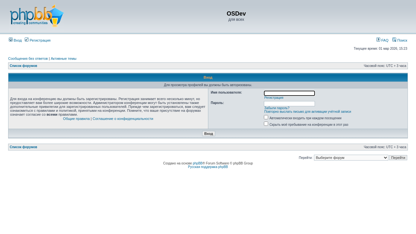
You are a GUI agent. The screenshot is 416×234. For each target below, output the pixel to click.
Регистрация (37, 40)
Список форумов (23, 66)
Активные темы (63, 58)
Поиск (399, 40)
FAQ (382, 40)
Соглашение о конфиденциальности (123, 119)
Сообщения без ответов (28, 58)
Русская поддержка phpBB (208, 167)
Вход (15, 40)
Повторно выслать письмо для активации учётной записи (307, 111)
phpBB (197, 163)
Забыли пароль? (276, 108)
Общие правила (76, 119)
